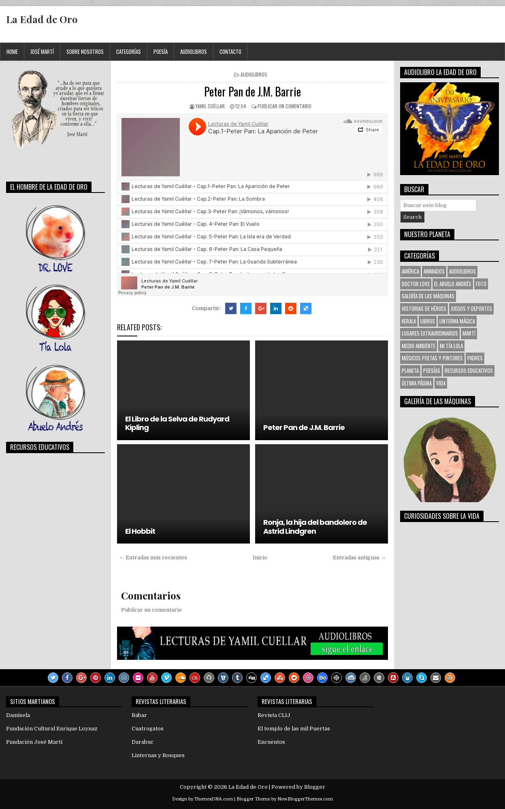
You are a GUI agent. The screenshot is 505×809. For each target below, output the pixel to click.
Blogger (314, 787)
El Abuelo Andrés (452, 284)
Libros (427, 321)
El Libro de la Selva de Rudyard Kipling (177, 423)
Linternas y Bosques (158, 755)
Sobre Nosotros (85, 51)
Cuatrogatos (148, 729)
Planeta (410, 370)
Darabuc (142, 742)
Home (12, 51)
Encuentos (271, 742)
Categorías (128, 51)
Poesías (431, 370)
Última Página (417, 383)
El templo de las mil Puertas (294, 729)
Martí (468, 333)
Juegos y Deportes (471, 308)
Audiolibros (193, 51)
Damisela (18, 715)
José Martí (42, 51)
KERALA (409, 321)
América (410, 271)
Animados (434, 271)
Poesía (160, 51)
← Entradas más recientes (153, 557)
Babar (139, 715)
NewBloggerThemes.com (305, 799)
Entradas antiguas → (359, 557)
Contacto (230, 51)
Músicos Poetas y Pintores (432, 358)
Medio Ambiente (418, 346)
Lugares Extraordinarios (430, 333)
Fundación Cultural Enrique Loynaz (52, 729)
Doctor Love (416, 284)
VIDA (440, 383)
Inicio (260, 557)
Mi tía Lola (451, 346)
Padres (475, 358)
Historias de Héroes (424, 308)
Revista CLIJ (274, 715)
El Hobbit (140, 531)
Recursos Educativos (469, 370)
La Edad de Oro (42, 19)
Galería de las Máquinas (428, 296)
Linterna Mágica (457, 321)
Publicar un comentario (284, 106)
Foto (481, 284)
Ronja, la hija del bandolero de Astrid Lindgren (315, 526)
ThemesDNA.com (213, 799)
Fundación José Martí (34, 742)
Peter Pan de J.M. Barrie (252, 91)
